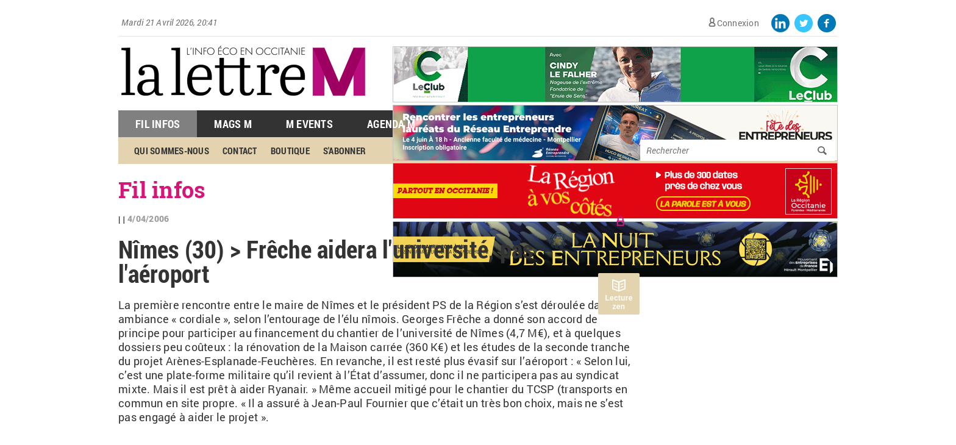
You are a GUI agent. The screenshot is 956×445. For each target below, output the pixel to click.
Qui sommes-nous (171, 150)
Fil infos (161, 189)
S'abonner (344, 150)
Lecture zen (618, 302)
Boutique (290, 150)
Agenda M (391, 123)
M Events (309, 123)
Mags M (233, 123)
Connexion (738, 23)
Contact (240, 150)
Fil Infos (157, 123)
